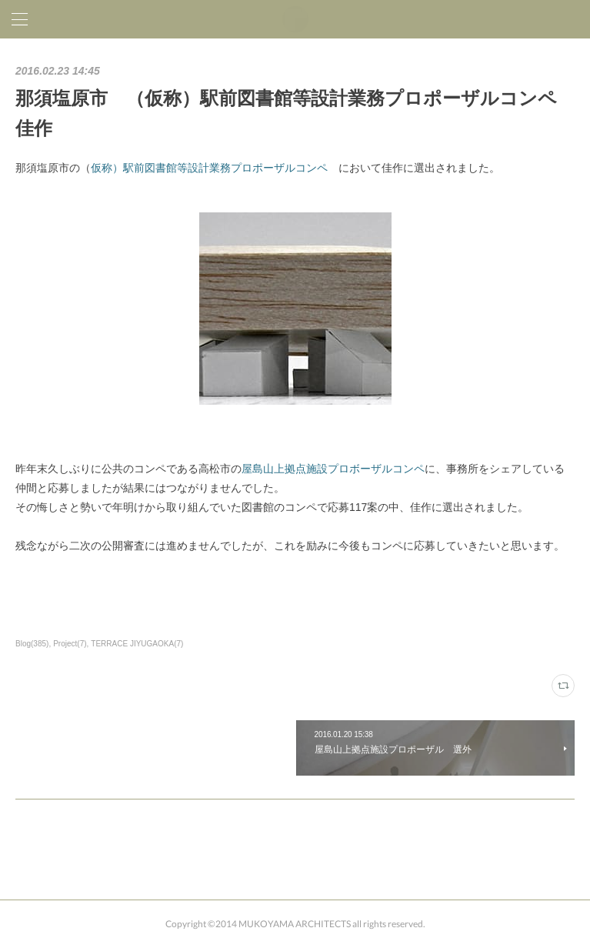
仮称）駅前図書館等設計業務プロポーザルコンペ (209, 168)
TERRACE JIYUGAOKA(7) (137, 643)
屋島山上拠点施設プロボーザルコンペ (333, 468)
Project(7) (69, 643)
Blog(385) (31, 643)
